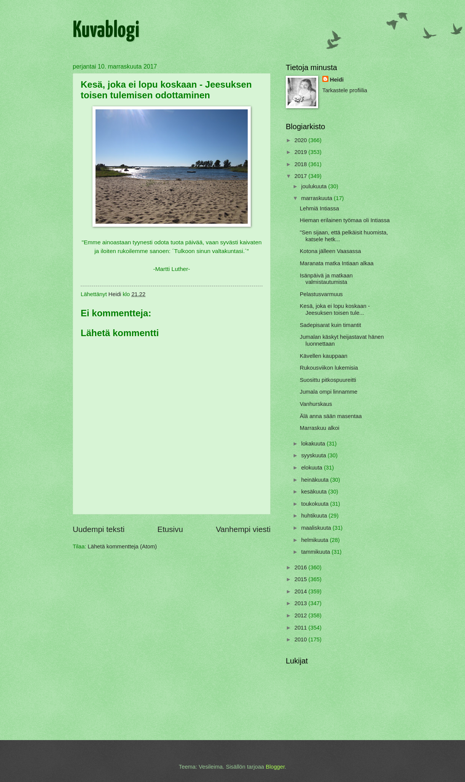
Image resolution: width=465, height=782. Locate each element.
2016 (302, 567)
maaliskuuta (317, 528)
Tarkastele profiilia (344, 90)
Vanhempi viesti (243, 529)
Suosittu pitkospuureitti (328, 380)
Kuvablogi (106, 31)
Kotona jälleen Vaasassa (330, 251)
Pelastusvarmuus (321, 294)
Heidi (337, 80)
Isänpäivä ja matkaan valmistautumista (326, 278)
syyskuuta (314, 455)
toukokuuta (315, 504)
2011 (302, 628)
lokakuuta (313, 444)
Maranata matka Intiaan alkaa (337, 263)
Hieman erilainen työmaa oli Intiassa (345, 220)
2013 (302, 603)
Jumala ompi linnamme (328, 392)
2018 (302, 164)
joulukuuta (314, 186)
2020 (302, 140)
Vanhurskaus (316, 404)
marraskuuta (317, 198)
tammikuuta (316, 552)
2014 (302, 591)
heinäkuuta (315, 480)
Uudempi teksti (98, 529)
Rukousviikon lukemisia (329, 368)
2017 (302, 176)
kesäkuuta (314, 492)
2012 (302, 615)
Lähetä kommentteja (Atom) (122, 546)
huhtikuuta (314, 516)
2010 (302, 639)
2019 (302, 152)
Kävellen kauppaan (323, 356)
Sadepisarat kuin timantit (330, 325)
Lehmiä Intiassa (319, 208)
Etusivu (170, 529)
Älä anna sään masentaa (331, 416)
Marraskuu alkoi (319, 428)
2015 (302, 579)
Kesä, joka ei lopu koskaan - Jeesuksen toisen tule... (335, 309)
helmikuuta (315, 540)
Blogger (275, 767)
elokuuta (312, 468)
